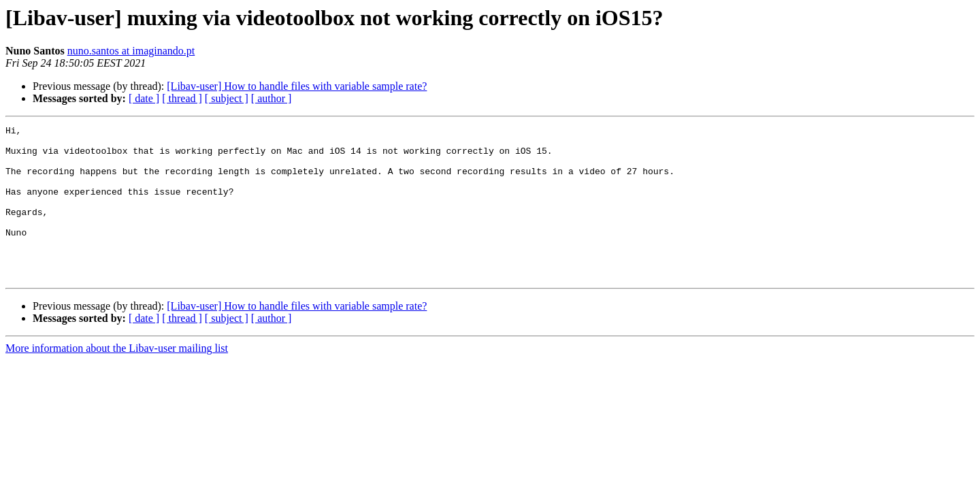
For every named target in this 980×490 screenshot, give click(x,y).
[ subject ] (226, 98)
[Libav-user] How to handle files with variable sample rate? (297, 86)
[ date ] (144, 98)
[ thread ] (182, 98)
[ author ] (271, 98)
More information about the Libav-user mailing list (116, 379)
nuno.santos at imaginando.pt (131, 50)
